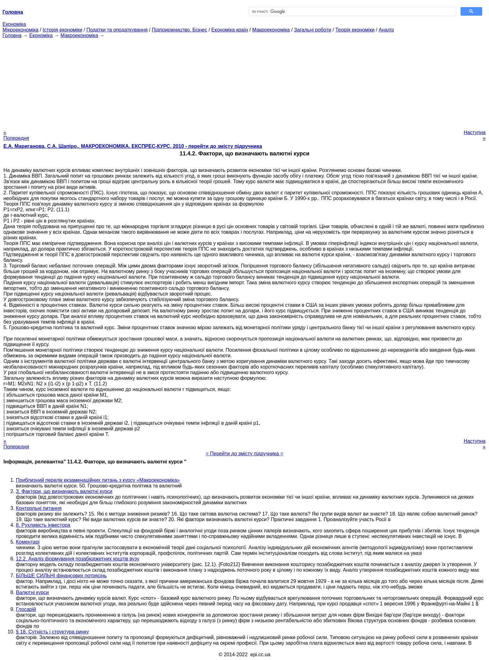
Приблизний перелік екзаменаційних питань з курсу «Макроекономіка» (98, 480)
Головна (12, 35)
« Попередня (16, 135)
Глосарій (26, 609)
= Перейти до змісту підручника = (244, 453)
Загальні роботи (312, 29)
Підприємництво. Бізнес (179, 29)
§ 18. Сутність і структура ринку (52, 631)
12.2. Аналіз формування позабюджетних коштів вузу (77, 558)
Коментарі (27, 542)
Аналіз (386, 29)
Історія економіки (62, 29)
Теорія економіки (354, 29)
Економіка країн (229, 29)
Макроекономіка (271, 29)
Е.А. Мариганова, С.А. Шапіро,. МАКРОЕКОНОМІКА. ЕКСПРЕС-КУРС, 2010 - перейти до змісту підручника (132, 146)
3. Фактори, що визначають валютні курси (64, 491)
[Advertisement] (244, 82)
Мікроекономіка (20, 29)
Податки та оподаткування (117, 29)
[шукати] (352, 11)
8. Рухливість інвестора (43, 525)
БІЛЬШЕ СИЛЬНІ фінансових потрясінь (61, 575)
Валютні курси (32, 592)
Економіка (14, 24)
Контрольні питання (38, 508)
